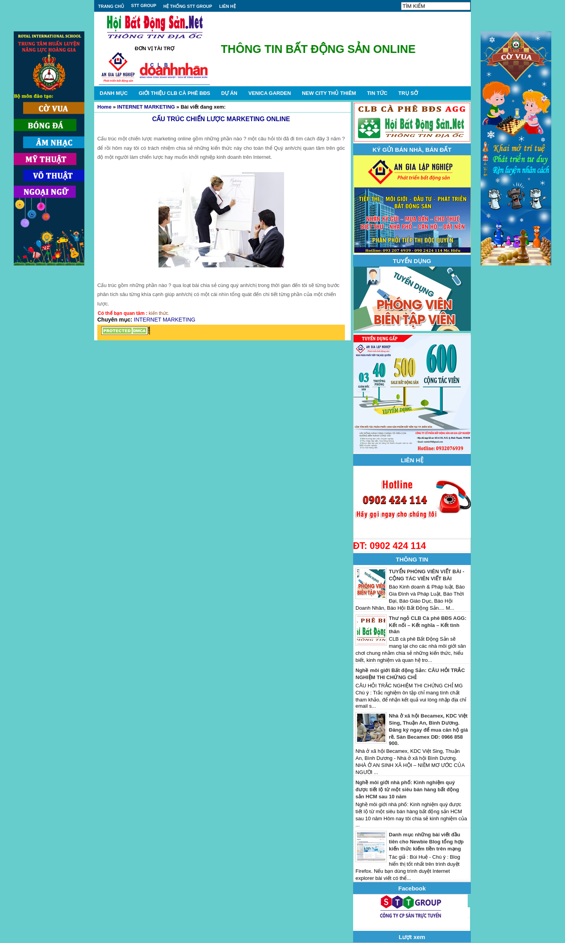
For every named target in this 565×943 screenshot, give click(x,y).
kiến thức (158, 313)
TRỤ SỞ (408, 93)
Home (104, 107)
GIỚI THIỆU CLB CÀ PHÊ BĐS (174, 93)
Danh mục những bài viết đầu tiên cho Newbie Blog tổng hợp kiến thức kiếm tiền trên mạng (426, 842)
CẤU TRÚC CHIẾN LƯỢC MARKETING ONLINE (221, 119)
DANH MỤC (114, 93)
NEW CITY (329, 93)
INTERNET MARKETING (146, 107)
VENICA (269, 93)
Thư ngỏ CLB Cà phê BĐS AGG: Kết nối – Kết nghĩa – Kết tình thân (428, 624)
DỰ (229, 93)
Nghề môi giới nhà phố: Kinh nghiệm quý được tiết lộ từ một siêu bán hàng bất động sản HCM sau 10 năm (407, 789)
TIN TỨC (377, 93)
